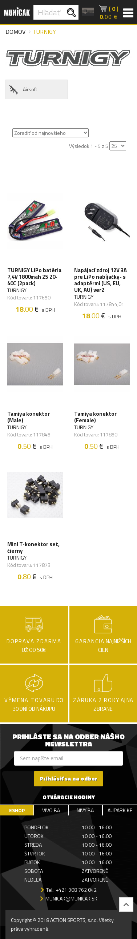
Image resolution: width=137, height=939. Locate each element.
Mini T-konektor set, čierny (33, 547)
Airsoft (22, 90)
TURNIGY (17, 290)
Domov (15, 31)
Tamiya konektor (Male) (28, 417)
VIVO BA (51, 810)
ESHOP (17, 810)
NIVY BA (85, 810)
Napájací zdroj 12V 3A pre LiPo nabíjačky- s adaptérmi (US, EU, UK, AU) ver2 (100, 280)
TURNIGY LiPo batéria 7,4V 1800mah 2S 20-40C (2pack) (34, 277)
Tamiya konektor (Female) (95, 417)
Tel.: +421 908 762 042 (71, 890)
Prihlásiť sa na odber (68, 778)
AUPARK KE (120, 810)
